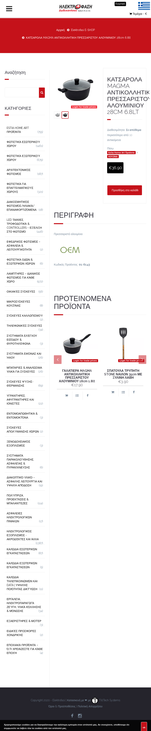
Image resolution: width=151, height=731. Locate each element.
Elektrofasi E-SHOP (83, 30)
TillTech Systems (106, 700)
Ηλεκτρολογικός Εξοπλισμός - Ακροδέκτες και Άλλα (23, 535)
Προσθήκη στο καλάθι (124, 190)
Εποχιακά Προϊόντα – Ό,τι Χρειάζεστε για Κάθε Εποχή (25, 649)
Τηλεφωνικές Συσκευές (24, 325)
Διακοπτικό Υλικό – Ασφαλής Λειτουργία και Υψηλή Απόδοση (24, 481)
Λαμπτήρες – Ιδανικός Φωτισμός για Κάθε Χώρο (23, 277)
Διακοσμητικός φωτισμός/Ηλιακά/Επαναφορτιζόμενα (22, 205)
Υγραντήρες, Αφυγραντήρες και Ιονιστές (20, 399)
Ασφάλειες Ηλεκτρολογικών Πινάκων (19, 517)
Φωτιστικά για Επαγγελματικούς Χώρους (20, 187)
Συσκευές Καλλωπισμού (25, 315)
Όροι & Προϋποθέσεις (62, 706)
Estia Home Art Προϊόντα (121, 152)
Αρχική (60, 30)
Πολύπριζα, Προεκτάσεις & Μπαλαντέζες (18, 499)
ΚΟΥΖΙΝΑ (112, 156)
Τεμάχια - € (138, 13)
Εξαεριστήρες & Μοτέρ (24, 621)
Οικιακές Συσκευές (21, 291)
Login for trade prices (84, 107)
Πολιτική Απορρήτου (90, 706)
